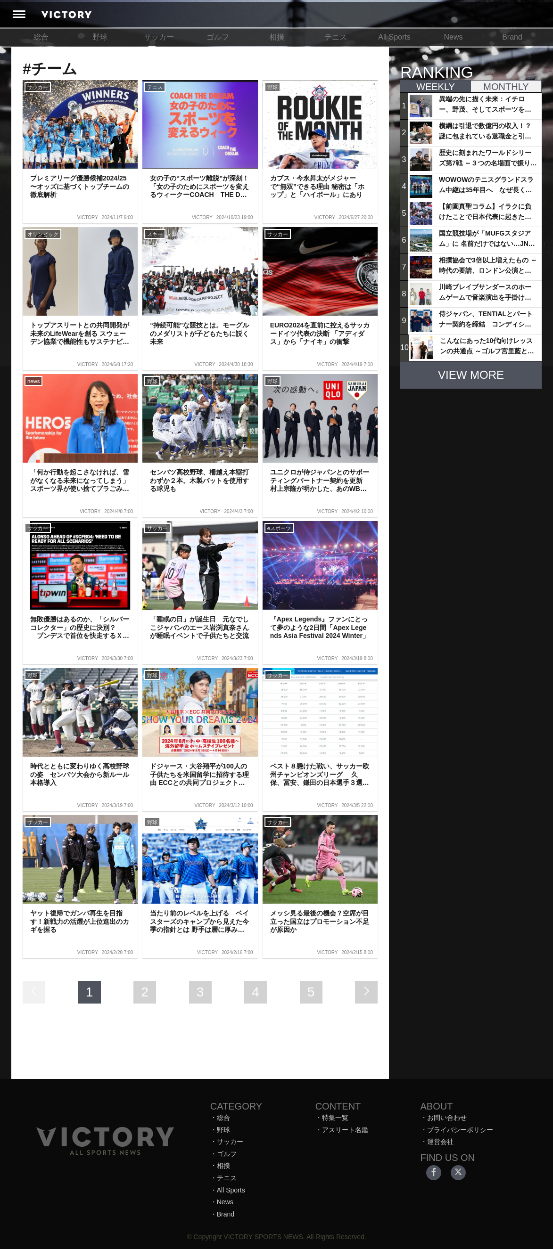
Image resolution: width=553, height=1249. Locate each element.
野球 (99, 37)
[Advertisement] (471, 455)
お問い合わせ (447, 1117)
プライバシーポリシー (460, 1130)
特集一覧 (335, 1117)
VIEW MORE (471, 374)
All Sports (394, 37)
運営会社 (440, 1141)
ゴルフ (217, 37)
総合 (41, 37)
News (453, 37)
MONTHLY (505, 87)
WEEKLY (435, 87)
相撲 (276, 37)
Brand (512, 37)
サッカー (159, 37)
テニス (335, 37)
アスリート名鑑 (345, 1130)
